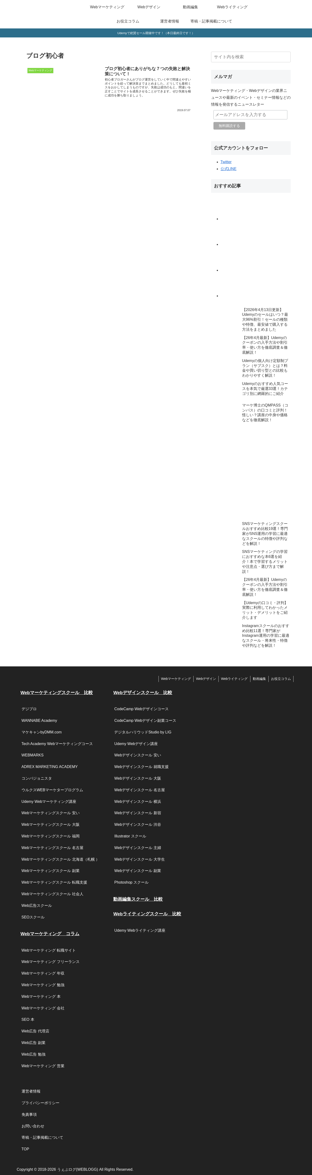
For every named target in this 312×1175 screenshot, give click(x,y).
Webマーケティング (176, 679)
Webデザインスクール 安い (137, 755)
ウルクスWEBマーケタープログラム (52, 790)
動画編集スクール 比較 (138, 899)
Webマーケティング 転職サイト (49, 950)
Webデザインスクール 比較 (142, 692)
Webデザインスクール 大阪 (137, 778)
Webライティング (234, 679)
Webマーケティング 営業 (43, 1066)
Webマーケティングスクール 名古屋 (52, 848)
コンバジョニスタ (37, 778)
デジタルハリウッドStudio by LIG (142, 732)
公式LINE (229, 169)
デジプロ (29, 709)
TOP (25, 1149)
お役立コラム (281, 679)
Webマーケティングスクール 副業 (51, 871)
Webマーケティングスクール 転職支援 (54, 882)
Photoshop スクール (131, 882)
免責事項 (29, 1114)
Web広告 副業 (33, 1043)
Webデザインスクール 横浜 (137, 802)
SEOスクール (33, 917)
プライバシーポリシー (40, 1103)
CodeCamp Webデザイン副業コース (145, 721)
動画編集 (259, 679)
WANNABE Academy (39, 721)
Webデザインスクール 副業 (137, 871)
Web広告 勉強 (33, 1054)
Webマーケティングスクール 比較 (57, 692)
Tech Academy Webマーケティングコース (57, 744)
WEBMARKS (33, 755)
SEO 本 (28, 1019)
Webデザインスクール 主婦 (137, 848)
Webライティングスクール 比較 (147, 913)
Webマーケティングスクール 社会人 (52, 894)
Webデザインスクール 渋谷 (137, 824)
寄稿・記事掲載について (42, 1137)
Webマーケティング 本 (41, 996)
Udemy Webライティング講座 (139, 930)
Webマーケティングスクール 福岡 (51, 836)
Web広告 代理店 (35, 1031)
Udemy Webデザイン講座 (136, 744)
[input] (251, 57)
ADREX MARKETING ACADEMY (50, 767)
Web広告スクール (37, 906)
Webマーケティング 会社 (43, 1008)
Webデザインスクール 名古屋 (139, 790)
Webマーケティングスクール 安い (51, 813)
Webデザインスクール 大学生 (139, 859)
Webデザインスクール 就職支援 (141, 767)
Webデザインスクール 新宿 (137, 813)
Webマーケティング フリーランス (51, 962)
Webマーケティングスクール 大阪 (51, 824)
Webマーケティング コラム (50, 933)
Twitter (226, 162)
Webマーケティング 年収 (43, 973)
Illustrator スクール (130, 836)
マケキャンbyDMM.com (42, 732)
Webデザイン (206, 679)
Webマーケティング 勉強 (43, 985)
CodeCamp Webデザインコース (141, 709)
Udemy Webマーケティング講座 (49, 802)
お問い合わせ (33, 1126)
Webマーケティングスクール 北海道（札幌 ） (61, 859)
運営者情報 (31, 1091)
